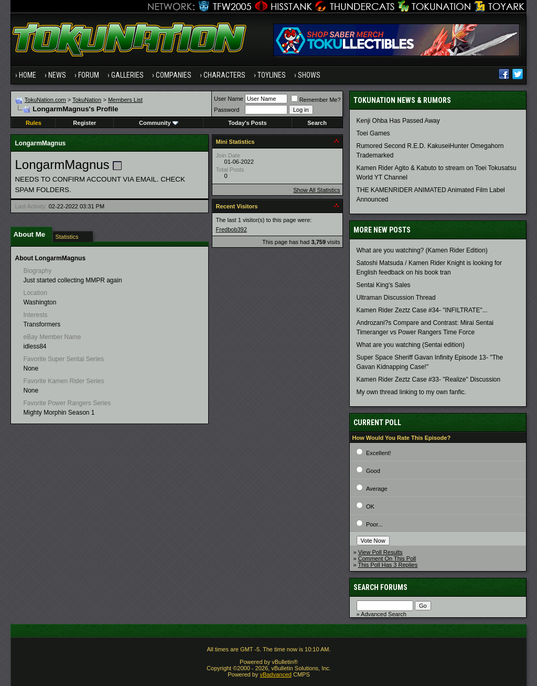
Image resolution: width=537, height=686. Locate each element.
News (57, 75)
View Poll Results (380, 552)
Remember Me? (316, 100)
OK (370, 506)
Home (27, 75)
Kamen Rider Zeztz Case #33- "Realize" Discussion (429, 379)
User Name (228, 99)
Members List (125, 100)
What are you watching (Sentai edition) (411, 345)
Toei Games (373, 133)
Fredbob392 (231, 229)
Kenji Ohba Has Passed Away (398, 120)
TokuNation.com (45, 100)
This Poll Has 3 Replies (388, 565)
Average (377, 489)
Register (84, 123)
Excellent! (378, 453)
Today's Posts (247, 123)
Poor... (374, 524)
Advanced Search (383, 614)
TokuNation (86, 100)
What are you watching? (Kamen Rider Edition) (422, 250)
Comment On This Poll (387, 558)
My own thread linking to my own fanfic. (411, 392)
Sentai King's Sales (384, 285)
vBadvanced (276, 674)
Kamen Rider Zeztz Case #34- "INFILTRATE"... (422, 310)
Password (226, 110)
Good (373, 471)
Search (317, 123)
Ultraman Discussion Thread (396, 297)
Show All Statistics (316, 190)
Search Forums (380, 587)
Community (158, 123)
